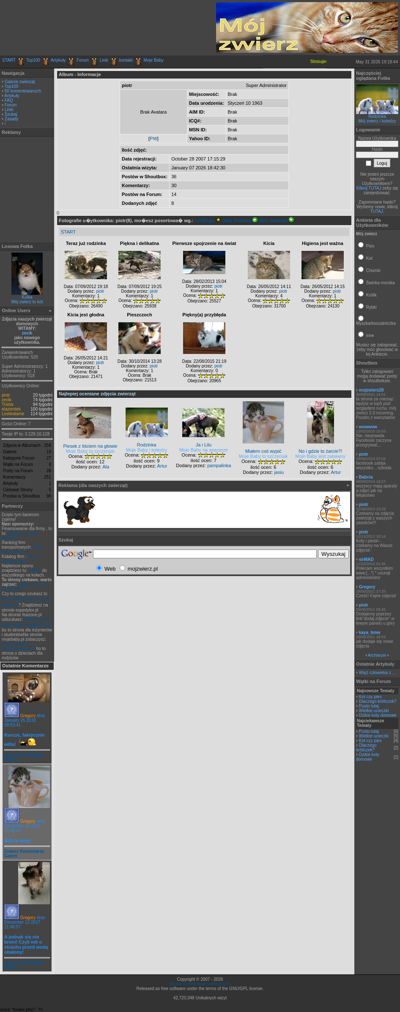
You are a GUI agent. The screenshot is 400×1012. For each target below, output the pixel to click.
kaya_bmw (370, 632)
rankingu (208, 220)
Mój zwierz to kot (27, 301)
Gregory (28, 715)
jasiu (279, 472)
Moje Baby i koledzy (146, 449)
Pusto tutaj (369, 706)
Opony (34, 570)
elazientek (11, 409)
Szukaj (11, 114)
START (9, 60)
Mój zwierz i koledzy (377, 121)
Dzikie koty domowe (378, 715)
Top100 (33, 60)
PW (153, 138)
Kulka (27, 297)
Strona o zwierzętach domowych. (200, 984)
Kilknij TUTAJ (368, 188)
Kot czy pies (370, 696)
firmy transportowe (22, 549)
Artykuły (58, 60)
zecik (27, 333)
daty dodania (240, 220)
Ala (105, 466)
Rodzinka (377, 116)
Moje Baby (153, 60)
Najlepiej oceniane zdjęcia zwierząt (97, 393)
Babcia (366, 477)
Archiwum (377, 655)
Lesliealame (13, 413)
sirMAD (366, 559)
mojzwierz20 (371, 390)
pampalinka (219, 465)
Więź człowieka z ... (377, 672)
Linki (104, 60)
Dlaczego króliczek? (378, 701)
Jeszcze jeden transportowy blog (18, 646)
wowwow (368, 426)
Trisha (7, 404)
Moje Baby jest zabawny (320, 456)
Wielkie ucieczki (374, 710)
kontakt (126, 60)
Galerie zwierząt (20, 81)
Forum (83, 60)
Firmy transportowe (20, 558)
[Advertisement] (101, 27)
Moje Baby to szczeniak (90, 451)
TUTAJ (376, 211)
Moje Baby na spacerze (203, 449)
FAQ (9, 100)
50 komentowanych (23, 91)
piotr (6, 395)
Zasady (12, 119)
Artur (162, 465)
